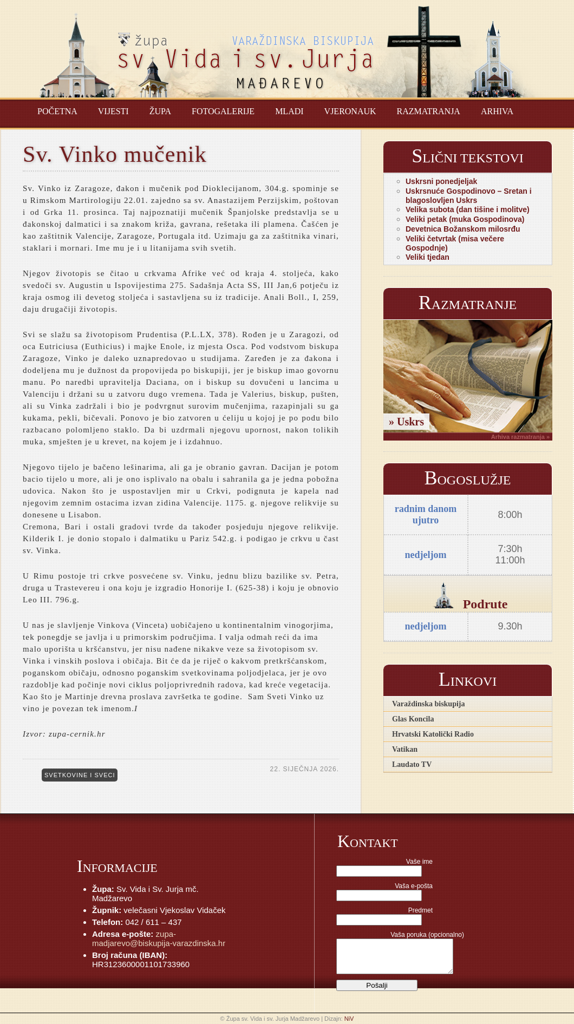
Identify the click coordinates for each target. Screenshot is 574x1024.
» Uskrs (406, 422)
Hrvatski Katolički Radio (433, 734)
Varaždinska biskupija (428, 704)
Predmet (420, 910)
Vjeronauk (350, 111)
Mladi (289, 111)
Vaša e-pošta (414, 886)
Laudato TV (412, 764)
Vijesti (113, 111)
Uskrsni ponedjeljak (441, 181)
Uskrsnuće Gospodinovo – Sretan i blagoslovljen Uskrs (469, 196)
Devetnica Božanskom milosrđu (463, 229)
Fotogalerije (223, 111)
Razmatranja (428, 111)
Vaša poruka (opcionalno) (427, 934)
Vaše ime (419, 861)
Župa (160, 111)
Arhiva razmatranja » (520, 437)
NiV (349, 1018)
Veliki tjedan (427, 257)
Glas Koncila (413, 719)
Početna (57, 111)
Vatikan (405, 749)
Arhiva (497, 111)
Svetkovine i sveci (79, 775)
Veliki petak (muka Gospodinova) (465, 219)
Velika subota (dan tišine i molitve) (468, 209)
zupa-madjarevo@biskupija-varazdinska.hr (158, 938)
